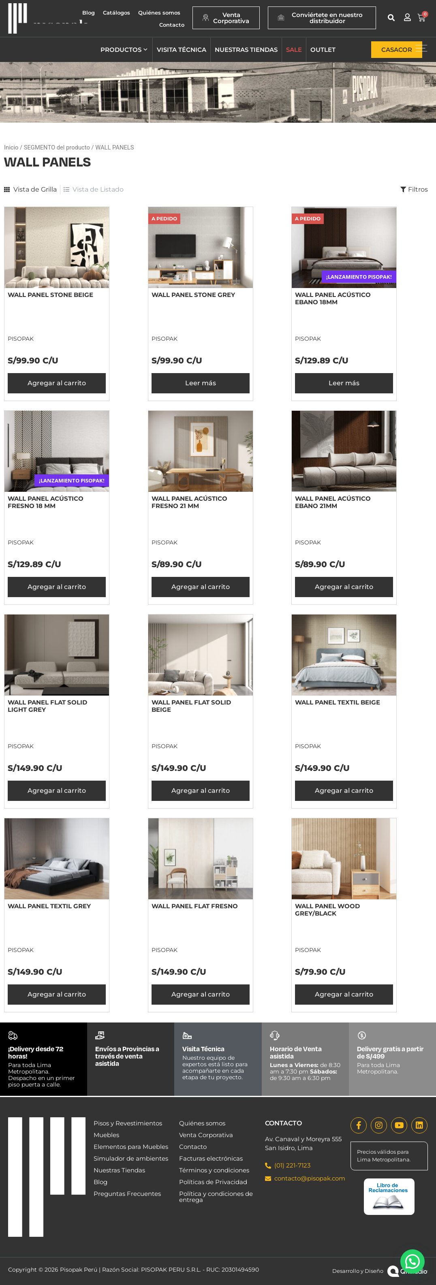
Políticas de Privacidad (213, 1182)
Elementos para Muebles (131, 1147)
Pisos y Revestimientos (128, 1123)
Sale (294, 49)
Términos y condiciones (214, 1170)
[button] (391, 18)
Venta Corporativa (206, 1135)
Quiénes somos (159, 12)
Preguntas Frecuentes (127, 1193)
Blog (88, 12)
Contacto (171, 24)
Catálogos (116, 12)
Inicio (11, 147)
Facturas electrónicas (211, 1158)
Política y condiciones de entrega (216, 1197)
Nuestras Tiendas (119, 1170)
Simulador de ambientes (131, 1158)
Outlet (323, 49)
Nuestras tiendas (246, 49)
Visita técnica (181, 49)
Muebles (106, 1135)
